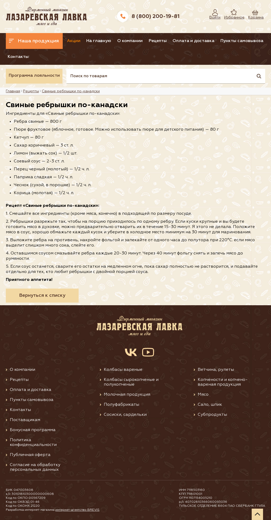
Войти (213, 17)
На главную (98, 41)
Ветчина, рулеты (216, 370)
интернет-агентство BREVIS (77, 510)
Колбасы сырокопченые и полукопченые (131, 382)
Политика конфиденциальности (33, 442)
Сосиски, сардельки (125, 415)
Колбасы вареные (123, 370)
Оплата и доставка (193, 41)
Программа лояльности (34, 76)
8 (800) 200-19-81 (155, 16)
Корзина (253, 17)
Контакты (18, 57)
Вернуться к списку (42, 295)
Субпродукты (212, 415)
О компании (130, 41)
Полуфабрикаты (121, 405)
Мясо (203, 395)
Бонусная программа (33, 430)
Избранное (230, 17)
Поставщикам (25, 420)
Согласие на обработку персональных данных (35, 467)
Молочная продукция (127, 395)
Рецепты (158, 41)
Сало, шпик (210, 405)
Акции (73, 41)
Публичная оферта (30, 455)
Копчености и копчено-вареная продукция (223, 382)
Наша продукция (34, 41)
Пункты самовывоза (241, 41)
